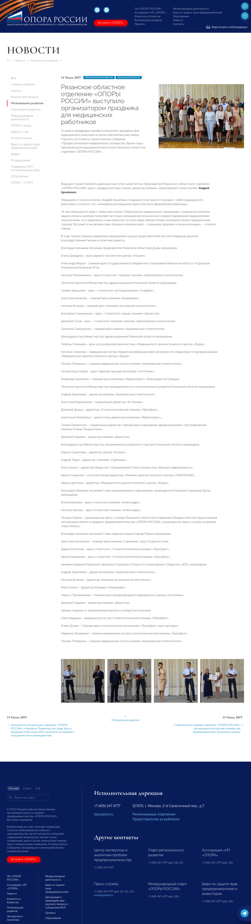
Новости (178, 20)
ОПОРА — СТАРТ (22, 182)
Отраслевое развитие (26, 109)
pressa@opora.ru (103, 895)
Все (13, 78)
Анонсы (16, 90)
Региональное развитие (148, 20)
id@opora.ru (103, 814)
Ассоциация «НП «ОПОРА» (150, 12)
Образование (181, 16)
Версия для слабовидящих (227, 27)
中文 (38, 788)
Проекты (140, 24)
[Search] (28, 797)
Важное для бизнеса (25, 97)
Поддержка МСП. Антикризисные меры (25, 168)
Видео (15, 154)
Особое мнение (21, 138)
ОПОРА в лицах (21, 125)
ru (245, 15)
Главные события (22, 84)
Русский (13, 788)
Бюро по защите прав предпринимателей (197, 12)
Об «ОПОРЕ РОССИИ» (148, 8)
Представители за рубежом (155, 819)
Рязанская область (128, 77)
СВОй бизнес (20, 176)
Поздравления (20, 160)
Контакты (178, 24)
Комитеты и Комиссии (148, 16)
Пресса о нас (20, 131)
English (27, 788)
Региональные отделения (153, 814)
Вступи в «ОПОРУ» (111, 22)
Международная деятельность (191, 8)
